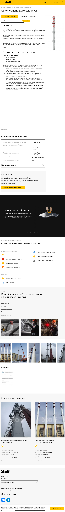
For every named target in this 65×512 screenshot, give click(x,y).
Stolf (8, 2)
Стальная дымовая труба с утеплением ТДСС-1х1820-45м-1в (14, 441)
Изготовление (5, 303)
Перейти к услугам (6, 315)
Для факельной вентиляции (13, 267)
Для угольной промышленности (45, 256)
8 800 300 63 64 (62, 2)
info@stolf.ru (4, 478)
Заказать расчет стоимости (13, 187)
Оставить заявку (9, 494)
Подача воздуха (10, 282)
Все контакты (7, 482)
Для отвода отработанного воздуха (46, 252)
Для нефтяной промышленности (45, 260)
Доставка (3, 306)
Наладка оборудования (7, 311)
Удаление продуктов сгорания (13, 278)
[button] (3, 233)
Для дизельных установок (12, 263)
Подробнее (38, 460)
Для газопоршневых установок (14, 259)
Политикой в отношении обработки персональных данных (30, 510)
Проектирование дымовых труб (9, 301)
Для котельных (9, 255)
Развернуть (4, 129)
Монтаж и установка (6, 309)
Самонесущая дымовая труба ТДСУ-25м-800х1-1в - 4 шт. (44, 441)
